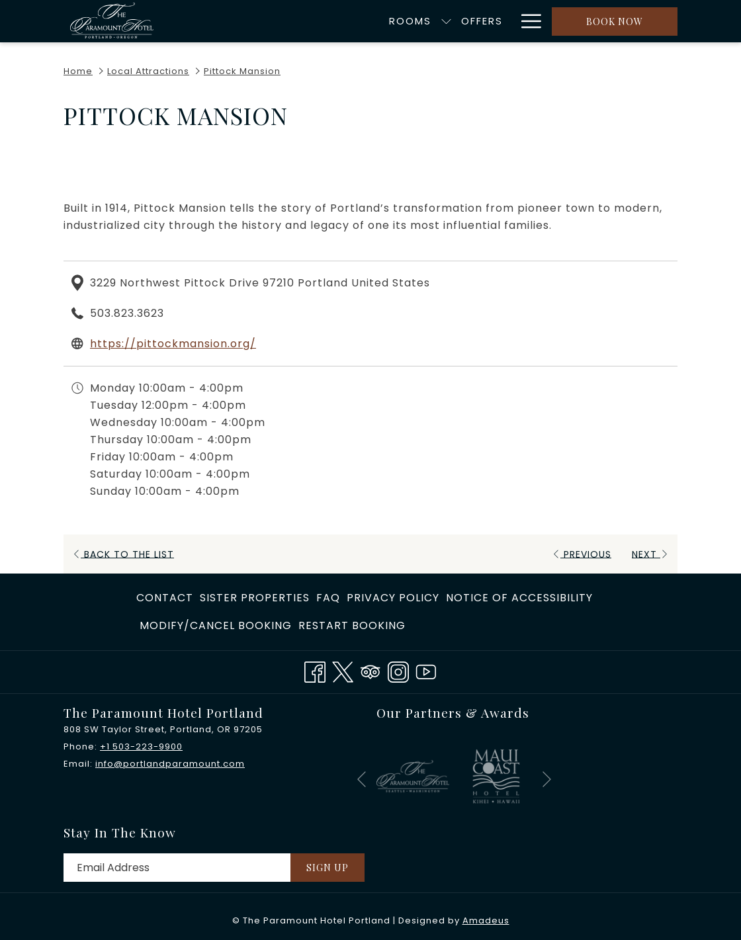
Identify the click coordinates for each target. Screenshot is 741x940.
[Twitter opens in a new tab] (342, 670)
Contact (164, 597)
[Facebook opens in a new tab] (315, 670)
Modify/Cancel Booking (216, 625)
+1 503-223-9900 (141, 746)
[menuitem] (344, 21)
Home (78, 71)
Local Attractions (148, 71)
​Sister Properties (255, 597)
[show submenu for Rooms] (380, 21)
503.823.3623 (127, 313)
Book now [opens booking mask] (614, 21)
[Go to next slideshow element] (547, 779)
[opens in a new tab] (412, 775)
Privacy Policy (393, 597)
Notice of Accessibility (519, 597)
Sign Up (327, 867)
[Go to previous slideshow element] (361, 779)
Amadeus (485, 920)
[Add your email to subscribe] (177, 867)
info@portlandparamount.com (170, 763)
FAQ (328, 597)
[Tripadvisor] (370, 670)
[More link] (526, 21)
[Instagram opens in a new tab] (398, 670)
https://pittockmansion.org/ (173, 343)
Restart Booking (352, 625)
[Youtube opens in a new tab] (426, 670)
